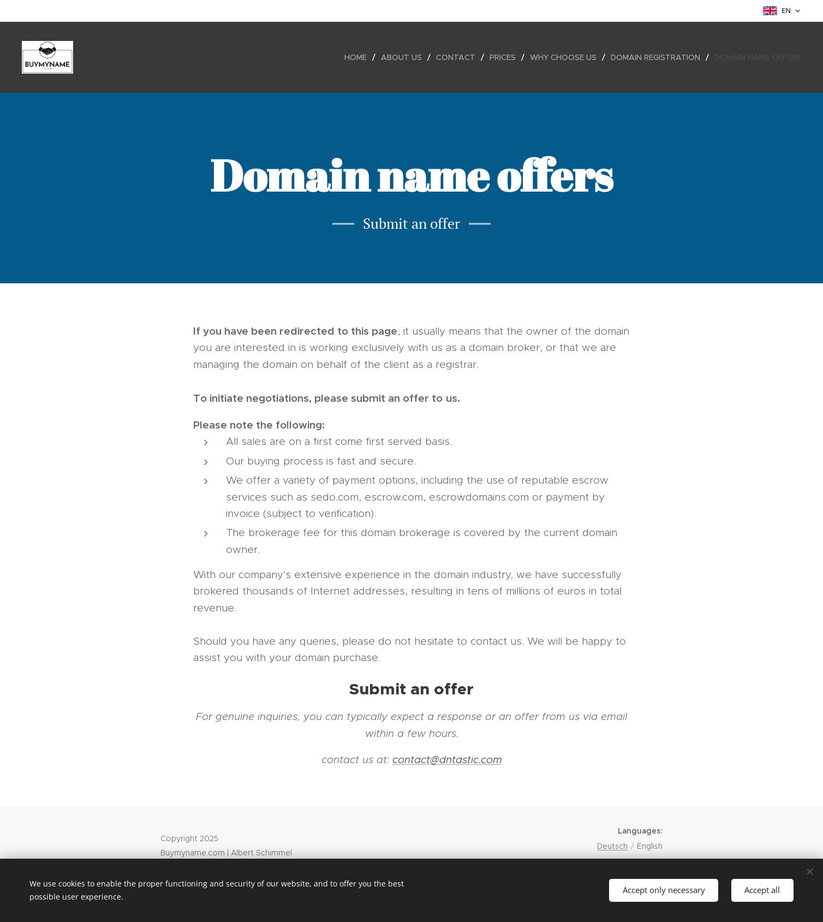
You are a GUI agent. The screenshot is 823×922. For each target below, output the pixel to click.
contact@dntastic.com (447, 759)
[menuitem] (358, 57)
